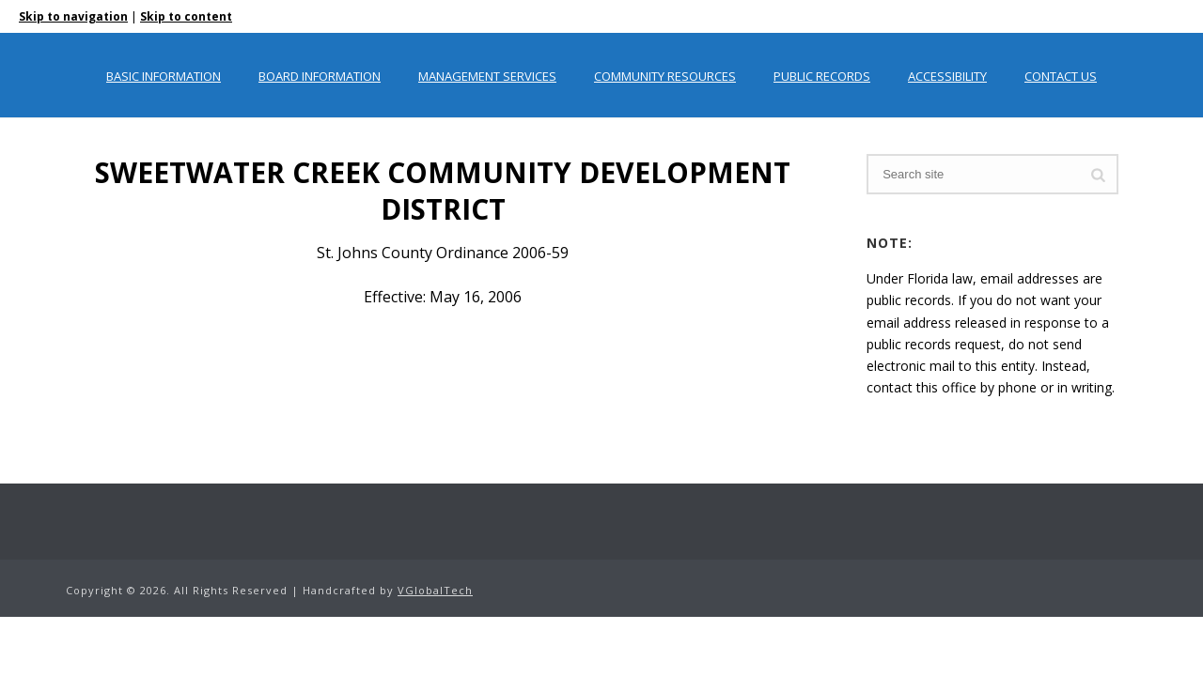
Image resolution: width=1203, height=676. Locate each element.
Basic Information (163, 76)
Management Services (487, 76)
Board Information (319, 76)
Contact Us (1060, 76)
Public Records (821, 76)
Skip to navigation (73, 16)
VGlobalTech (435, 590)
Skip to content (186, 16)
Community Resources (665, 76)
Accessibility (947, 76)
